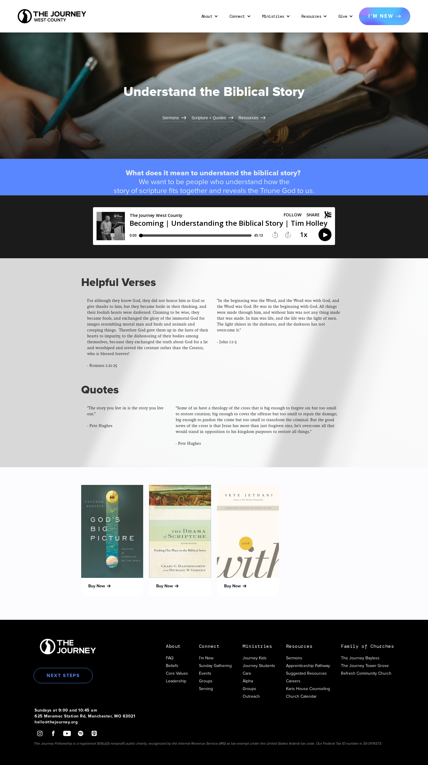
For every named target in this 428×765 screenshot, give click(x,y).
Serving (206, 688)
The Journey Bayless (360, 658)
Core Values (177, 673)
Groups (206, 681)
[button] (209, 16)
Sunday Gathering (215, 665)
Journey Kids (255, 658)
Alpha (248, 681)
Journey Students (259, 665)
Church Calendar (301, 696)
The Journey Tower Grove (365, 665)
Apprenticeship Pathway (308, 665)
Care (247, 673)
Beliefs (172, 665)
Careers (293, 681)
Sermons (294, 658)
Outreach (251, 696)
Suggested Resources (306, 673)
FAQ (170, 658)
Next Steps (63, 676)
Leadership (176, 681)
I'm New (206, 658)
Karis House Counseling (308, 688)
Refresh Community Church (366, 673)
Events (205, 673)
